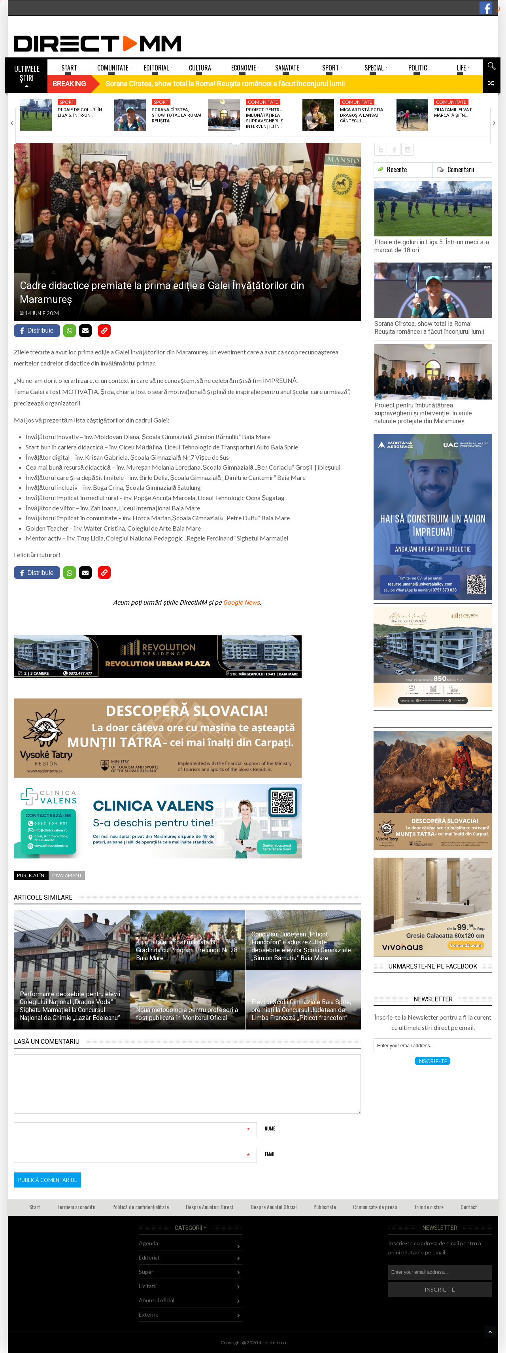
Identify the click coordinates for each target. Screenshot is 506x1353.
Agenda (148, 1243)
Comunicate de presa (375, 1207)
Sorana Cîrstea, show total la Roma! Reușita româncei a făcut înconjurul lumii (429, 327)
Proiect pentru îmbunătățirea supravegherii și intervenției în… (265, 118)
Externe (149, 1314)
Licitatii (148, 1286)
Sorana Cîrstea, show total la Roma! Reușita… (176, 115)
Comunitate (263, 102)
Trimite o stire (429, 1207)
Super (146, 1271)
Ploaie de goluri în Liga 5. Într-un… (80, 112)
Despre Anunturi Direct (210, 1207)
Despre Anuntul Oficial (273, 1207)
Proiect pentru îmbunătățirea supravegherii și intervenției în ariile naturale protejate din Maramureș (423, 413)
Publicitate (324, 1207)
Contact (469, 1207)
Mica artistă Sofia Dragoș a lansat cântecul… (361, 115)
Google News (241, 602)
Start (34, 1207)
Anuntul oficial (156, 1300)
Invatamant (67, 875)
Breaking (69, 84)
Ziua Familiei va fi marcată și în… (454, 112)
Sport (67, 102)
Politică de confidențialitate (140, 1207)
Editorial (149, 1257)
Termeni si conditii (76, 1207)
